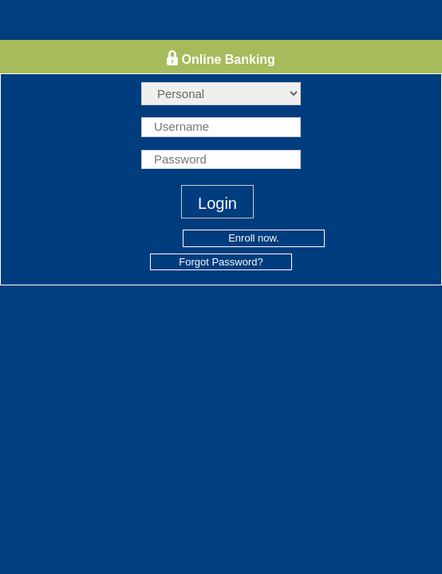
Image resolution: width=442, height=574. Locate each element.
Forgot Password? (221, 262)
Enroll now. (253, 238)
